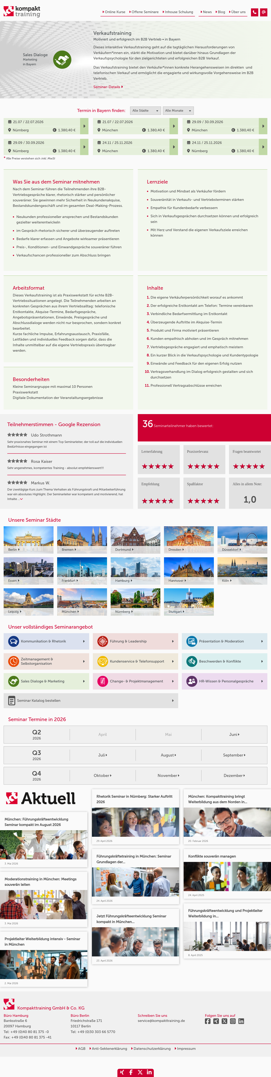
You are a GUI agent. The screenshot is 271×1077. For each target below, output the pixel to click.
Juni (234, 734)
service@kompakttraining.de (161, 1020)
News (206, 12)
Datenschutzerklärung (151, 1048)
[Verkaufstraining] (254, 12)
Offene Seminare (144, 12)
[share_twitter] (140, 1073)
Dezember (234, 775)
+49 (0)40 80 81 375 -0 (29, 1032)
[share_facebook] (131, 1073)
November (168, 775)
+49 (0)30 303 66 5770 (96, 1032)
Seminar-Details (108, 87)
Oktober (102, 775)
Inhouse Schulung (177, 12)
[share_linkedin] (149, 1073)
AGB (80, 1048)
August (168, 755)
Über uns (237, 12)
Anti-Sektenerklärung (108, 1048)
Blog (220, 12)
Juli (102, 755)
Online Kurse (113, 12)
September (234, 755)
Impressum (185, 1048)
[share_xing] (121, 1073)
